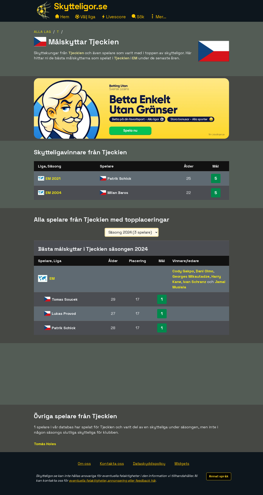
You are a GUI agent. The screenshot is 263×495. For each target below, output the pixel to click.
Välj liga (85, 16)
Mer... (158, 16)
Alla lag (42, 32)
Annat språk (218, 476)
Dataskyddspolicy (149, 463)
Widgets (181, 463)
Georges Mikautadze (191, 276)
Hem (62, 16)
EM (53, 178)
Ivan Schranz (194, 281)
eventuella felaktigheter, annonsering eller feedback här (112, 480)
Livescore (113, 16)
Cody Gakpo (183, 271)
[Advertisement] (131, 374)
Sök (138, 16)
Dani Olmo (204, 271)
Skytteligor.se (80, 6)
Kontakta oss (112, 463)
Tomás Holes (45, 443)
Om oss (84, 463)
